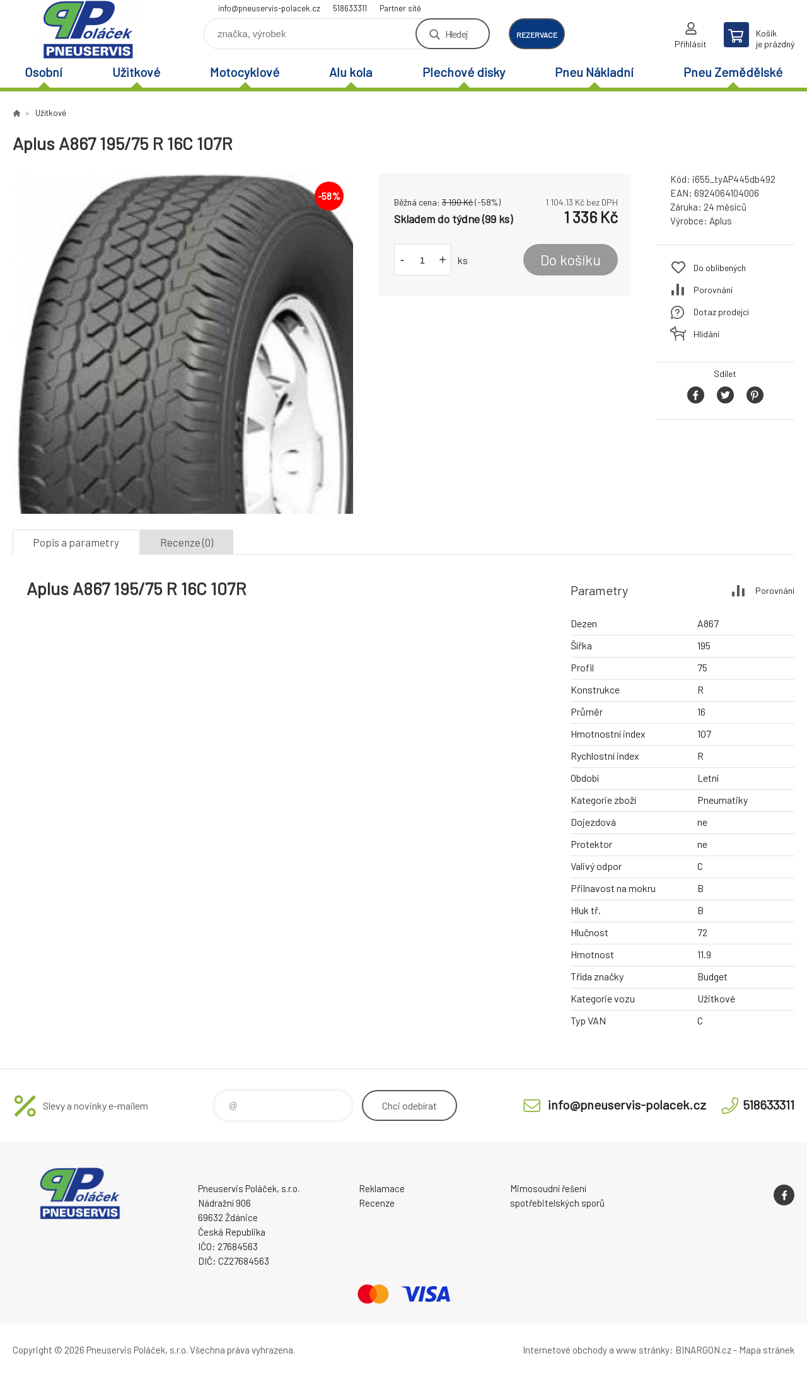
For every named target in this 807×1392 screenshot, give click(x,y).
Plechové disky (463, 71)
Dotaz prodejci (721, 311)
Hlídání (706, 333)
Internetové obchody (565, 1349)
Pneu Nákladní (594, 71)
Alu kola (350, 71)
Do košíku (570, 260)
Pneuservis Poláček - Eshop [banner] (88, 29)
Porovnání (713, 289)
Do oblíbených (720, 267)
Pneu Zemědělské (732, 71)
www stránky (643, 1349)
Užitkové (136, 71)
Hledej (456, 34)
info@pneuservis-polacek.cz (269, 8)
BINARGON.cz (703, 1349)
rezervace (536, 34)
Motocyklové (244, 71)
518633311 (350, 8)
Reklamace (382, 1188)
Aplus (720, 220)
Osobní (43, 71)
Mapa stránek (766, 1349)
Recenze (377, 1203)
